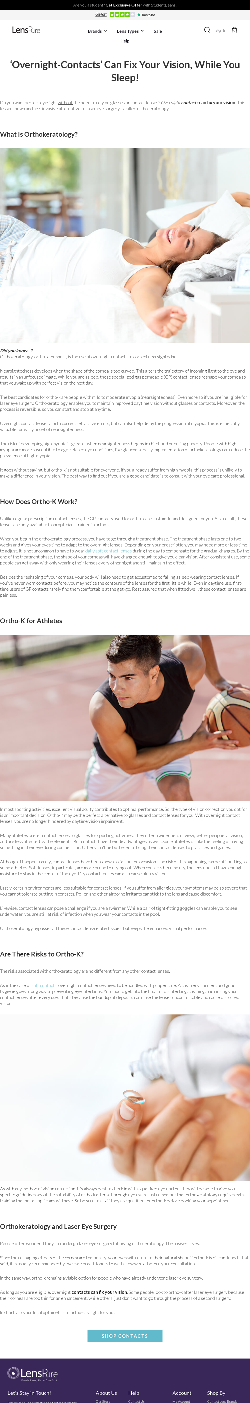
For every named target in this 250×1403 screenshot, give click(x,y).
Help (167, 30)
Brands (90, 30)
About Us (106, 1393)
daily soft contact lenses (108, 550)
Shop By (216, 1393)
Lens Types (122, 30)
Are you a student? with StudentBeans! (125, 4)
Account (182, 1393)
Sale (149, 30)
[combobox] (207, 30)
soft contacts (44, 985)
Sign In (221, 30)
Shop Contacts (125, 1336)
